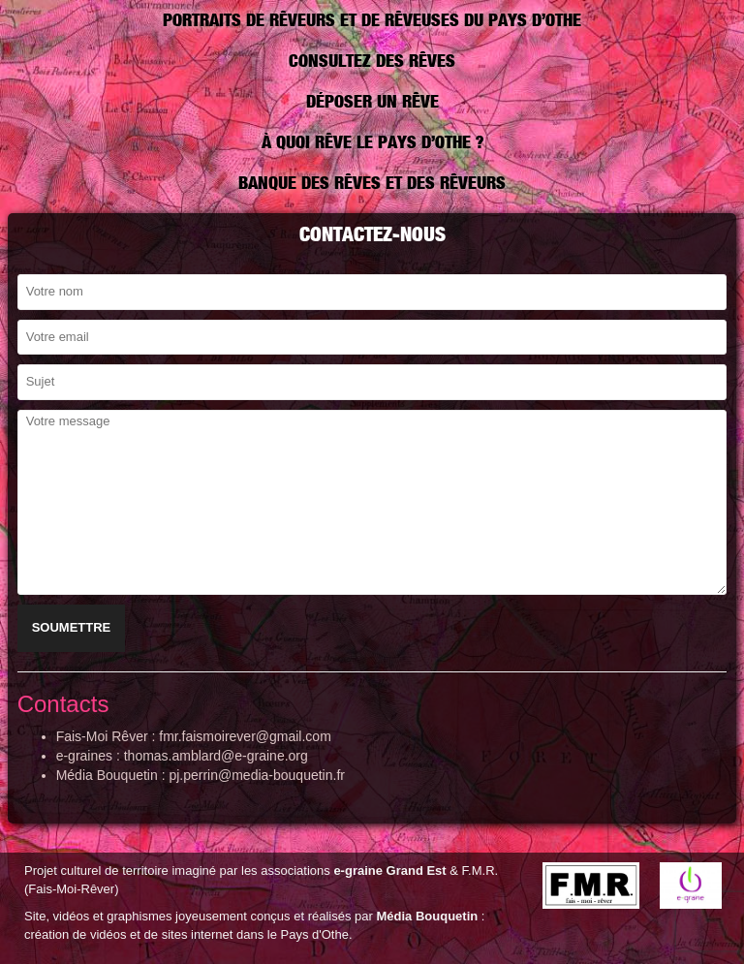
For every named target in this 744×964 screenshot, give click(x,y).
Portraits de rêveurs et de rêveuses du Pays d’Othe (372, 20)
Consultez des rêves (372, 60)
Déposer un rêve (372, 101)
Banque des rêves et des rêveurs (372, 182)
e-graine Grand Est (389, 870)
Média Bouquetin (427, 916)
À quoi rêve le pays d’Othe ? (372, 142)
